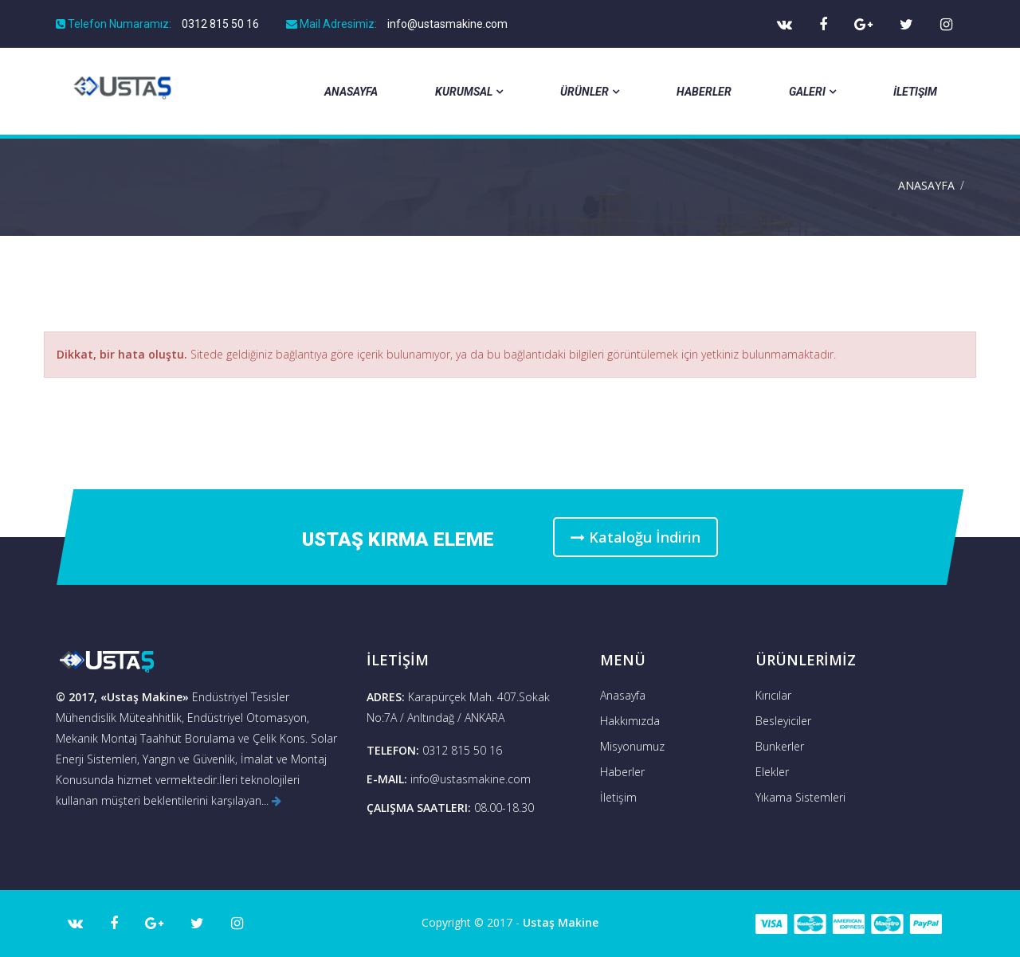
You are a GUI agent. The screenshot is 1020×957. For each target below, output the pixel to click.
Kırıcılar (773, 695)
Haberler (704, 91)
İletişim (915, 91)
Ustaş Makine (560, 922)
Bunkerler (779, 746)
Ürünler (589, 91)
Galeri (812, 91)
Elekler (772, 771)
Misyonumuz (632, 746)
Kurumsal (469, 91)
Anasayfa (351, 91)
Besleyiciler (783, 720)
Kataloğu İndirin (635, 537)
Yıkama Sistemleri (800, 797)
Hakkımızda (630, 720)
